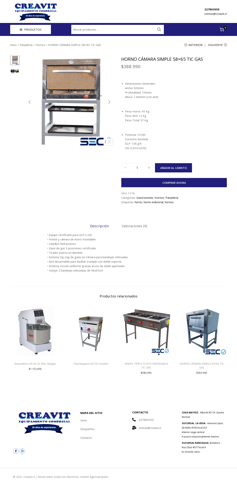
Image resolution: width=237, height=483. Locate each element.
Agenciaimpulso (99, 477)
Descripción (100, 226)
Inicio (13, 45)
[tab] (100, 226)
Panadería (26, 45)
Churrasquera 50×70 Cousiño (90, 364)
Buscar (159, 29)
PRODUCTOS (30, 29)
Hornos (40, 45)
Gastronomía (144, 198)
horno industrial (153, 202)
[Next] (109, 102)
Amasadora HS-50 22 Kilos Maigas (35, 364)
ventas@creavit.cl (215, 14)
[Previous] (29, 102)
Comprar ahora (174, 183)
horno (138, 202)
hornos (169, 202)
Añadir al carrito (173, 168)
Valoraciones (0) (133, 226)
